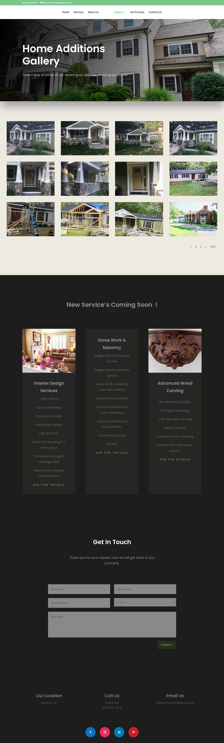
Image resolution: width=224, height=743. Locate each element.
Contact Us (155, 12)
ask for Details (175, 459)
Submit (166, 645)
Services (79, 12)
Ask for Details (49, 485)
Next (213, 246)
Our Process (137, 12)
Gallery (118, 12)
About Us (93, 12)
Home (65, 12)
